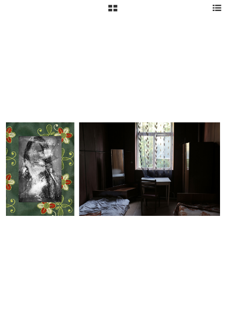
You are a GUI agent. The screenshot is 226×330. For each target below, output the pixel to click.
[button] (113, 11)
